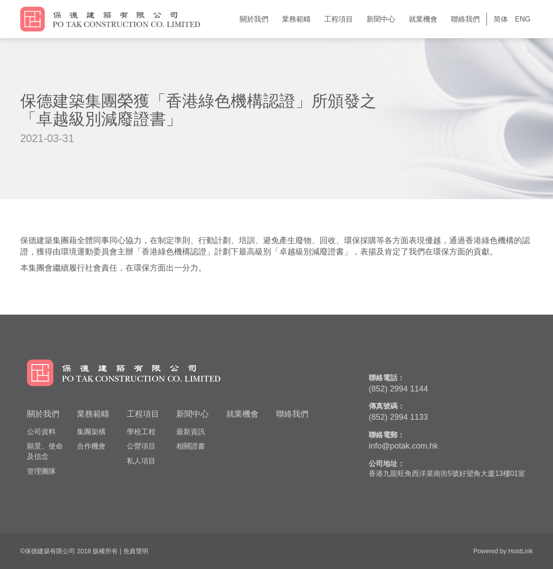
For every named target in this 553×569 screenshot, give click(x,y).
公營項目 (141, 446)
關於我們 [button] (254, 19)
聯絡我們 (465, 19)
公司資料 (41, 432)
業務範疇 (93, 413)
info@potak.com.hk (403, 445)
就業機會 (423, 19)
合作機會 (91, 446)
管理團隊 (41, 471)
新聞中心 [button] (380, 19)
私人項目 (141, 461)
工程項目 (143, 413)
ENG (523, 19)
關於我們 (43, 413)
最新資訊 (190, 432)
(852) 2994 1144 (398, 388)
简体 (501, 19)
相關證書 (190, 446)
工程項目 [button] (338, 19)
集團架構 (91, 432)
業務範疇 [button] (296, 19)
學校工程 (141, 432)
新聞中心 (192, 413)
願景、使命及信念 (45, 451)
